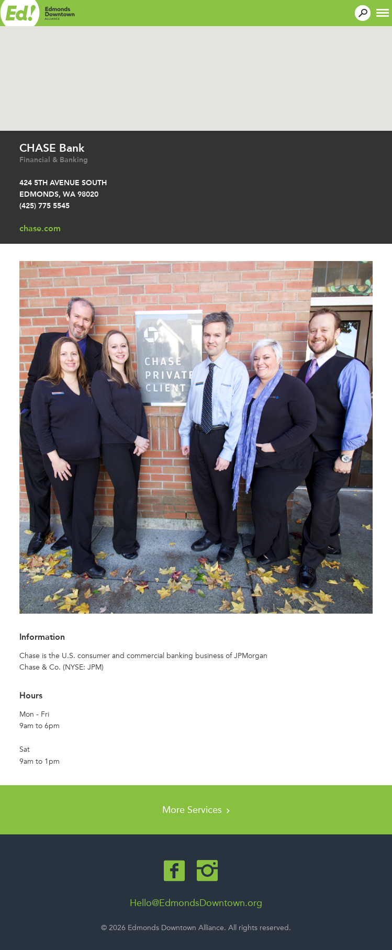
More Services (196, 810)
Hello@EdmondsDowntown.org (196, 903)
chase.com (40, 228)
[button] (382, 12)
